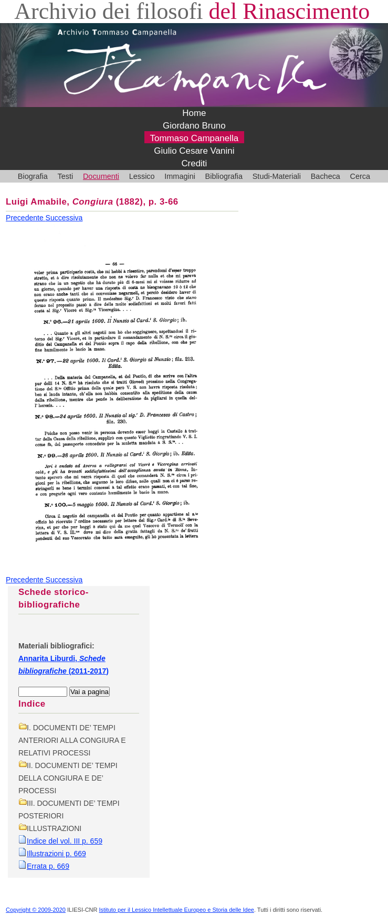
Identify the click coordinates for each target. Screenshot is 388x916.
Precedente (26, 218)
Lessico (142, 176)
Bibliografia (224, 176)
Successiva (64, 218)
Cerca (360, 176)
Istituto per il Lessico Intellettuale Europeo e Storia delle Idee (176, 910)
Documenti (101, 176)
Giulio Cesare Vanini (194, 151)
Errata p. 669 (48, 866)
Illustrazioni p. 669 (56, 853)
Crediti (194, 163)
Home (194, 113)
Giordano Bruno (194, 126)
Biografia (33, 176)
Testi (66, 176)
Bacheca (325, 176)
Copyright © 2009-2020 (36, 910)
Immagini (179, 176)
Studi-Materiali (277, 176)
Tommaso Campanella (194, 138)
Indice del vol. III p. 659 (64, 841)
